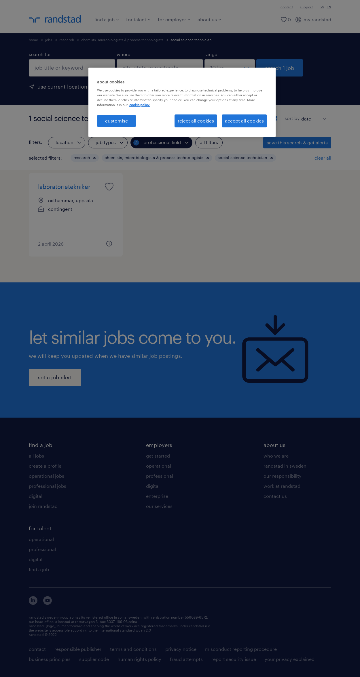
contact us (275, 496)
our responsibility (283, 476)
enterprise (157, 496)
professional (42, 549)
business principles (50, 659)
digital (35, 496)
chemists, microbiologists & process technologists (122, 40)
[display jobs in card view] (274, 118)
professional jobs (47, 486)
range (210, 54)
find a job (106, 19)
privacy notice (180, 649)
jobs (48, 40)
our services (159, 506)
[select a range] (229, 68)
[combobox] (72, 68)
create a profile (45, 465)
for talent (138, 19)
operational (41, 539)
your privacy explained (289, 659)
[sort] (312, 114)
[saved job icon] (109, 186)
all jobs (36, 455)
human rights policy (139, 659)
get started (158, 455)
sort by (292, 118)
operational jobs (46, 476)
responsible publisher (77, 649)
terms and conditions (133, 649)
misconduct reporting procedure (241, 649)
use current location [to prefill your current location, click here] (62, 86)
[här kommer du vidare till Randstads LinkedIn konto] (33, 603)
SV (322, 7)
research (66, 40)
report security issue (233, 659)
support (306, 7)
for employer (174, 19)
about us (209, 19)
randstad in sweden (285, 465)
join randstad (43, 506)
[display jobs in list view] (264, 118)
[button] (94, 158)
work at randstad (282, 486)
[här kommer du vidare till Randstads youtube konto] (47, 603)
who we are (276, 455)
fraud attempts (186, 659)
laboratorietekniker (64, 186)
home (33, 40)
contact (287, 7)
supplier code (94, 659)
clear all (322, 157)
